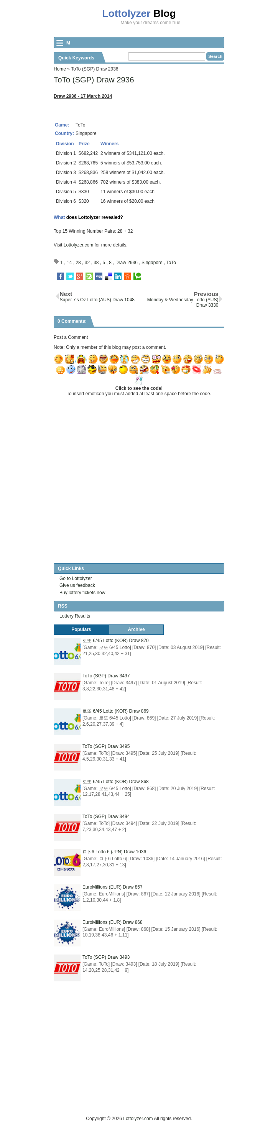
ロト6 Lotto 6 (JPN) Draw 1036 (114, 851)
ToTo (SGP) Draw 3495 (106, 746)
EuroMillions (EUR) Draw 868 (112, 922)
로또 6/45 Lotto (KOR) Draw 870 (115, 640)
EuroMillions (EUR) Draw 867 (112, 887)
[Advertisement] (166, 1061)
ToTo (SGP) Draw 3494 (106, 816)
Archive (136, 629)
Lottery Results (74, 616)
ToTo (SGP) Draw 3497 (106, 676)
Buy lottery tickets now (82, 592)
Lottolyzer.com (78, 245)
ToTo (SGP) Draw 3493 (106, 957)
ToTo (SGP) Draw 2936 (94, 80)
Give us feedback (77, 585)
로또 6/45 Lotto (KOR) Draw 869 (115, 711)
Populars (81, 629)
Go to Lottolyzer (75, 578)
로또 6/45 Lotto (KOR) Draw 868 (115, 781)
